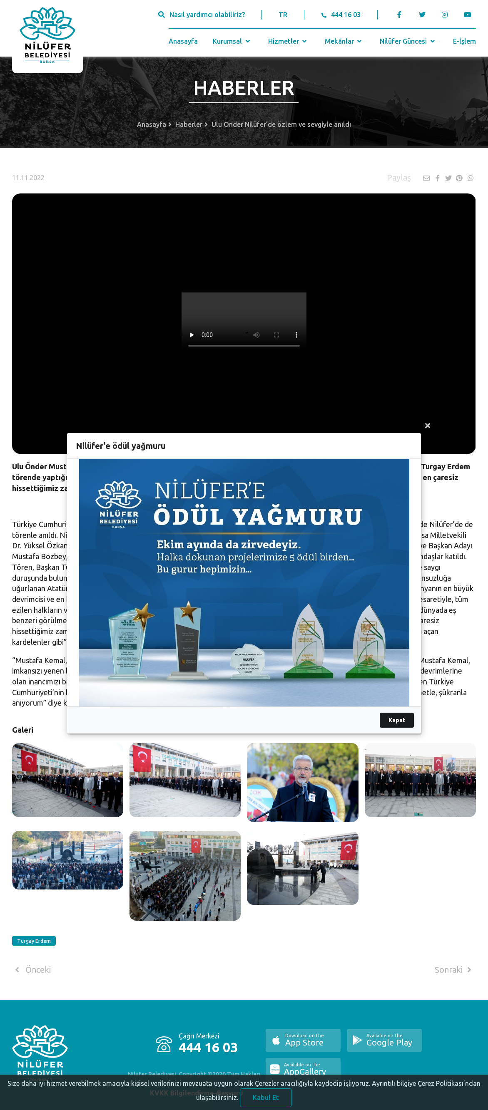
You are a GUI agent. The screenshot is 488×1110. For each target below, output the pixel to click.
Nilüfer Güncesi (408, 41)
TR (283, 14)
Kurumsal (232, 41)
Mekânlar (344, 41)
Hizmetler (288, 41)
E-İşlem (464, 41)
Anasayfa (183, 41)
